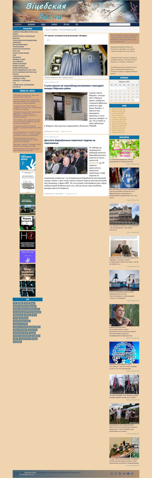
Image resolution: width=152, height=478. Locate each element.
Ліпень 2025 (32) (118, 130)
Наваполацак (18, 315)
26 (116, 100)
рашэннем (94, 163)
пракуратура (27, 336)
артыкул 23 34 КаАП (20, 327)
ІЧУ (15, 303)
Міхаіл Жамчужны (34, 312)
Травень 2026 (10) (118, 109)
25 (111, 100)
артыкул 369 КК (34, 327)
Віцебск (16, 306)
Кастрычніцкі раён (20, 312)
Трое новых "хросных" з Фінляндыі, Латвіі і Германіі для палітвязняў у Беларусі (27, 145)
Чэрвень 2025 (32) (118, 132)
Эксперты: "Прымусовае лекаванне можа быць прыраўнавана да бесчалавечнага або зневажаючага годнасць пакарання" (27, 101)
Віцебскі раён (34, 309)
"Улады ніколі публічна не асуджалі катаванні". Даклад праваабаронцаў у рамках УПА (28, 127)
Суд (57, 131)
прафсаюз (36, 336)
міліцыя (32, 333)
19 (116, 97)
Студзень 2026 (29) (119, 117)
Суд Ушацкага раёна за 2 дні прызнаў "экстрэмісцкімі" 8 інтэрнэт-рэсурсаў (124, 228)
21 (124, 97)
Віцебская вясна (30, 472)
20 (120, 97)
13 (120, 94)
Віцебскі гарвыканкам (21, 309)
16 (133, 94)
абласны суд (23, 318)
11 (111, 94)
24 (137, 97)
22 (128, 97)
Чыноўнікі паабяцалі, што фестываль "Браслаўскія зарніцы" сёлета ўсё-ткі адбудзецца (123, 366)
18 (111, 97)
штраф (34, 339)
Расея (34, 315)
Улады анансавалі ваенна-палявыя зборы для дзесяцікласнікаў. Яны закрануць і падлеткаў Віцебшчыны (124, 461)
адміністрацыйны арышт (22, 321)
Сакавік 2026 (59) (118, 113)
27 (120, 100)
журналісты (32, 330)
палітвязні (17, 336)
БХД (26, 303)
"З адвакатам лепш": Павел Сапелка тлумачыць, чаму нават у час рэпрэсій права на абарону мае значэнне (27, 107)
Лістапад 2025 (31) (118, 122)
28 (124, 100)
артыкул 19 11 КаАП (20, 324)
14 (124, 94)
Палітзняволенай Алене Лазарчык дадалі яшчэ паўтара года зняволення (26, 149)
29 (128, 100)
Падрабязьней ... (67, 131)
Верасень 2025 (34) (119, 126)
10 (137, 91)
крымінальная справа (20, 333)
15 (128, 94)
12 (116, 94)
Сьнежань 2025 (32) (119, 120)
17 (137, 94)
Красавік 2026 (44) (118, 111)
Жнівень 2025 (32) (118, 128)
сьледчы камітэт (25, 339)
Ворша (32, 303)
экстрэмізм (17, 341)
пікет (15, 339)
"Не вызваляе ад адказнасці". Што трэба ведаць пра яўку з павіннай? (26, 96)
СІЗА (15, 318)
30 (133, 100)
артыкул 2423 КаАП (20, 330)
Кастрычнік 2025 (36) (119, 124)
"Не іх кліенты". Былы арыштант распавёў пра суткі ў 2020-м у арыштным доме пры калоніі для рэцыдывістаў (27, 121)
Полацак (27, 315)
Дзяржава (59, 194)
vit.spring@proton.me (26, 474)
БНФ (20, 303)
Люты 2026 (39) (117, 115)
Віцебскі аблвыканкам (28, 306)
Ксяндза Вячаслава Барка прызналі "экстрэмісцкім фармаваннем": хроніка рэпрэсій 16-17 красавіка (26, 139)
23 (133, 97)
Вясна (49, 16)
